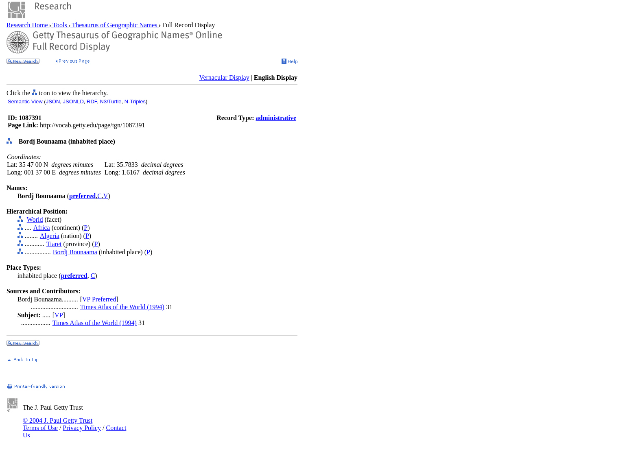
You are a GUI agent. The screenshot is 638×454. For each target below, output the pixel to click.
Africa (41, 227)
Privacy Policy (82, 427)
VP (59, 315)
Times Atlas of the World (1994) (122, 306)
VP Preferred (99, 299)
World (35, 219)
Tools (60, 25)
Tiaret (54, 243)
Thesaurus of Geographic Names (114, 25)
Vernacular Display (224, 77)
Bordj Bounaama (75, 252)
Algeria (49, 235)
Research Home (28, 25)
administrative (276, 117)
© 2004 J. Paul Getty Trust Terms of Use (57, 424)
